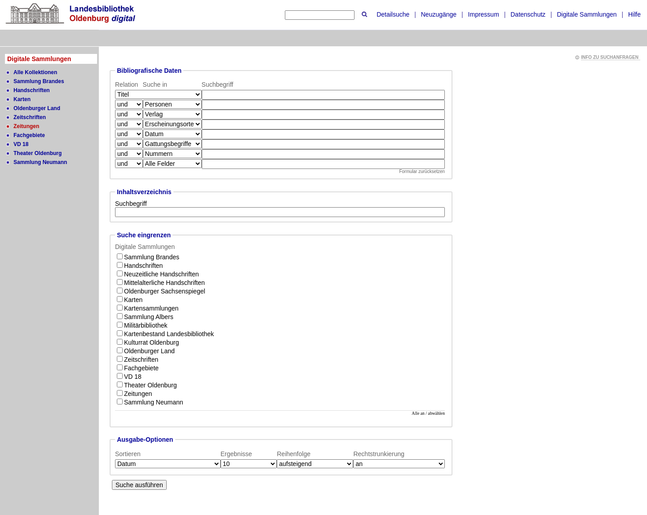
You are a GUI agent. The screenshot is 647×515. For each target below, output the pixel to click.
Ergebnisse (236, 453)
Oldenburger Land (36, 108)
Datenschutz (527, 14)
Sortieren (128, 453)
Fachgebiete (29, 135)
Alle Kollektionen (35, 72)
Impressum (483, 14)
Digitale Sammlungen (586, 14)
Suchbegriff (131, 203)
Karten (22, 99)
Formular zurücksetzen (422, 171)
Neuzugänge (438, 14)
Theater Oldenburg (37, 153)
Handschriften (31, 90)
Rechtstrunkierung (378, 453)
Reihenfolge (293, 453)
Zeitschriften (29, 117)
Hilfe (634, 14)
